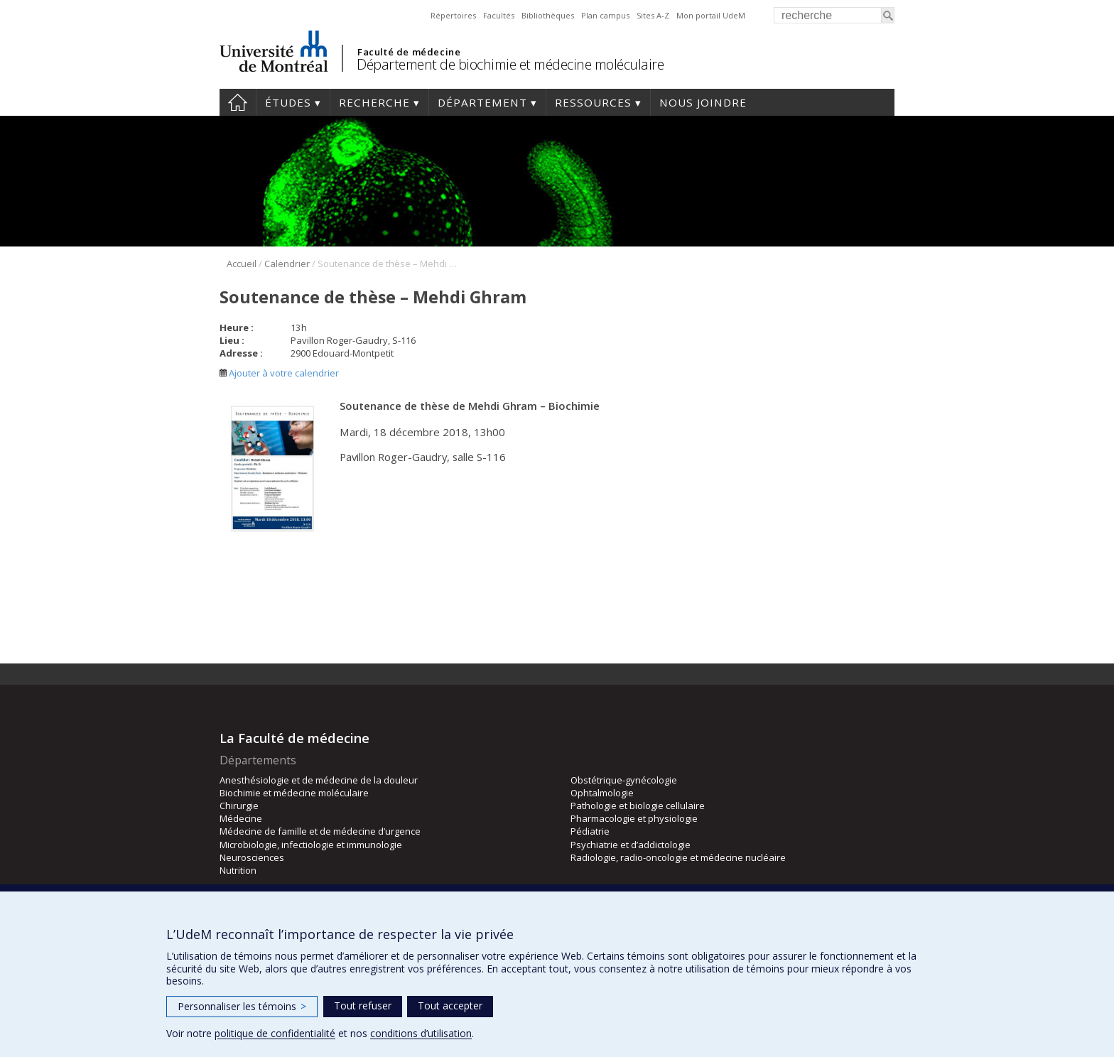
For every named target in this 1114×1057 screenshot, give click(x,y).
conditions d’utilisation (421, 1033)
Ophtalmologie (602, 792)
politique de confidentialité (275, 1033)
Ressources (593, 102)
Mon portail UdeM (710, 15)
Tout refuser (362, 1005)
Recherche (374, 102)
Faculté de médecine (408, 51)
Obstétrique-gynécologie (623, 780)
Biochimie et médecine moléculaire (294, 792)
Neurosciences (252, 857)
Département (482, 102)
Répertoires (453, 15)
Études (288, 102)
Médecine (241, 818)
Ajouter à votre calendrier (279, 373)
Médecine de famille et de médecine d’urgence (320, 831)
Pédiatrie (590, 831)
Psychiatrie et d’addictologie (630, 844)
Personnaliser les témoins (242, 1006)
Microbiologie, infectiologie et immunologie (311, 844)
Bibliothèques (547, 15)
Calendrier (287, 263)
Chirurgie (239, 805)
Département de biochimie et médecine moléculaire (510, 64)
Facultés (498, 15)
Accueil (237, 102)
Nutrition (238, 870)
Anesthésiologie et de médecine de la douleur (319, 780)
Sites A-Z (653, 15)
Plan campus (605, 15)
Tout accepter (450, 1005)
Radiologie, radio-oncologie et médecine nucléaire (678, 857)
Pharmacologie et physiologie (634, 818)
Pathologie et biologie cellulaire (637, 805)
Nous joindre (703, 102)
